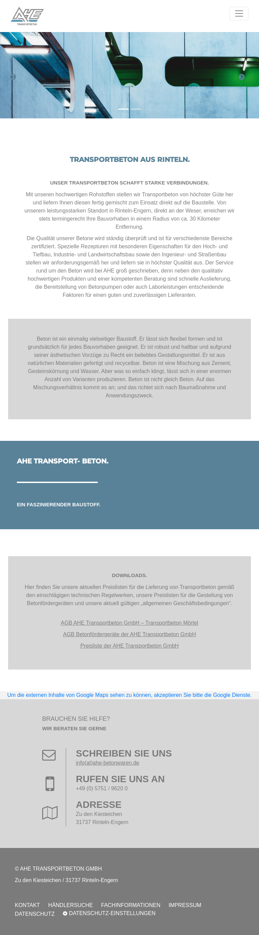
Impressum (185, 905)
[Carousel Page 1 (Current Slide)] (123, 109)
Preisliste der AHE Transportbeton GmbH (129, 646)
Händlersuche (70, 905)
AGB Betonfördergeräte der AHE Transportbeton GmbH (129, 634)
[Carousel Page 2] (136, 109)
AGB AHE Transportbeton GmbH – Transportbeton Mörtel (129, 623)
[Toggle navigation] (239, 13)
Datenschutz (35, 914)
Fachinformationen (131, 905)
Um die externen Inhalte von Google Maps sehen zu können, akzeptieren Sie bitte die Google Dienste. (129, 695)
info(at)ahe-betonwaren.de (107, 763)
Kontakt (27, 905)
